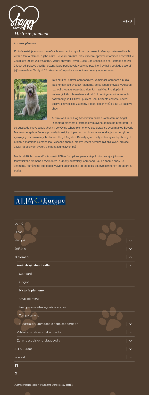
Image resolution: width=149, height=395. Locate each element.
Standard (25, 273)
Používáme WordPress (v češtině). (57, 385)
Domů (18, 223)
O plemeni (21, 257)
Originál (24, 282)
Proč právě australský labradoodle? (42, 307)
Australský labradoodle (33, 265)
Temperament (29, 315)
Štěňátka (20, 248)
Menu (127, 21)
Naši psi (19, 240)
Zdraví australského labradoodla (38, 340)
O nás (18, 232)
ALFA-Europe (23, 349)
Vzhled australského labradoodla (39, 332)
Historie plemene (31, 290)
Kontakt (19, 357)
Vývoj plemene (29, 298)
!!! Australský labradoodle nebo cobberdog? (48, 324)
